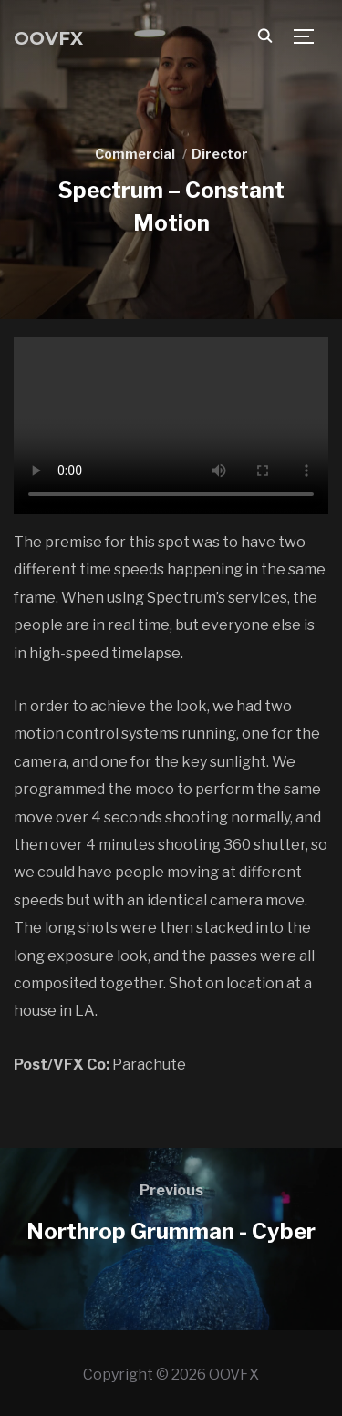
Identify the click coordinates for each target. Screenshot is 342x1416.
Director (220, 153)
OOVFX (48, 38)
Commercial (135, 153)
